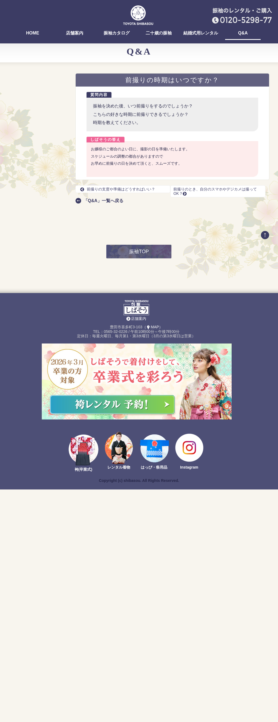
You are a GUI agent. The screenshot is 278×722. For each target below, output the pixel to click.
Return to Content (24, 459)
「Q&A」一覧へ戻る (104, 200)
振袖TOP (139, 485)
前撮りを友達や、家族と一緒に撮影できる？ (38, 282)
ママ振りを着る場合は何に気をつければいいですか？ (38, 116)
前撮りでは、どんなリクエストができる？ (38, 187)
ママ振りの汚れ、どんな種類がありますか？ (38, 106)
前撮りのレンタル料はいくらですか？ (38, 177)
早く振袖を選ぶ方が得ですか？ (38, 167)
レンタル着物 (118, 700)
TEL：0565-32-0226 (34, 400)
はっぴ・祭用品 (154, 700)
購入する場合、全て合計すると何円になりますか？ (38, 217)
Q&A (243, 33)
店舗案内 (74, 33)
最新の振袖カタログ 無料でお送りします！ (39, 362)
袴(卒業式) (83, 702)
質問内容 (99, 95)
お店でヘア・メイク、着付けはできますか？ (38, 146)
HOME (32, 33)
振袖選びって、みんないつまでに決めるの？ (38, 156)
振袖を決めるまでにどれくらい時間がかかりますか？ (38, 126)
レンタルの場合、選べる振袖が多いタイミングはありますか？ (38, 229)
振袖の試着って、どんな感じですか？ (38, 136)
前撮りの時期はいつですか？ (36, 261)
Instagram (189, 700)
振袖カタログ (117, 33)
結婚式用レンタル (200, 33)
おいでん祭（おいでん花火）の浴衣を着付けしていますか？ (38, 93)
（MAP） (152, 560)
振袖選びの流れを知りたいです (38, 241)
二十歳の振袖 (159, 33)
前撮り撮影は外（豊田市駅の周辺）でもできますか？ (38, 292)
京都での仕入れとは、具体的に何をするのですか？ (38, 207)
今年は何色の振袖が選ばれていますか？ (38, 197)
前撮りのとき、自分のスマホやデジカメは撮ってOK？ (39, 272)
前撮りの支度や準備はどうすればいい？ (117, 189)
